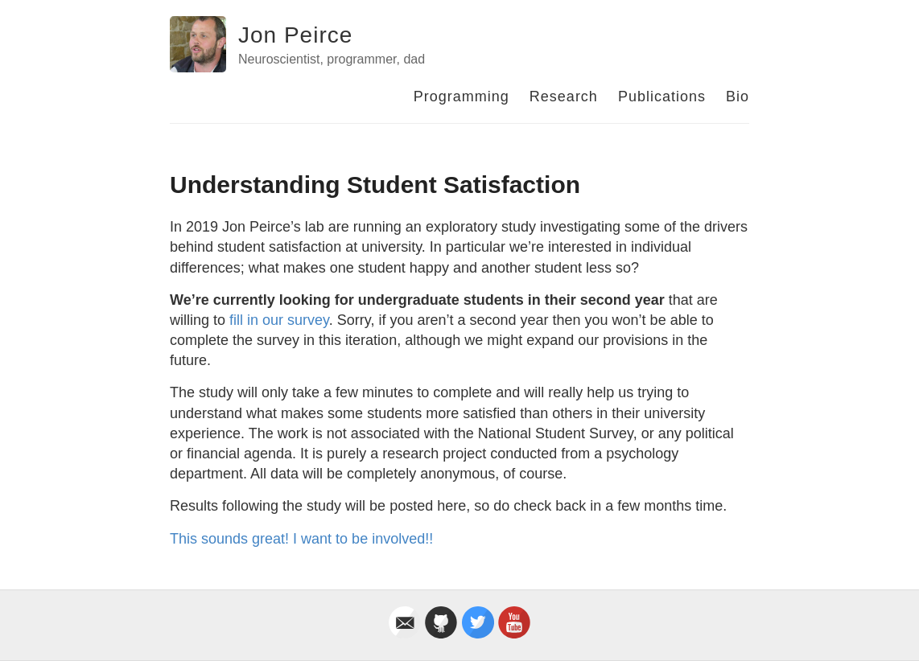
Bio (737, 96)
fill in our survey (279, 320)
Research (564, 96)
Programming (461, 96)
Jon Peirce (295, 35)
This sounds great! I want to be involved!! (301, 539)
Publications (662, 96)
